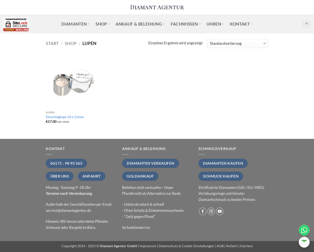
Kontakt (241, 23)
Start (52, 43)
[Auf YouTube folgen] (220, 211)
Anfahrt (232, 246)
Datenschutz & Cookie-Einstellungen (186, 246)
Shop (103, 23)
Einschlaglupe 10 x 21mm (65, 117)
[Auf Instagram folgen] (211, 211)
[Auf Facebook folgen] (203, 211)
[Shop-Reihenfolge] (237, 43)
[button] (307, 24)
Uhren (215, 23)
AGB (220, 246)
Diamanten (75, 23)
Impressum (148, 246)
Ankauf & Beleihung (140, 23)
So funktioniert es (136, 227)
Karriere (246, 246)
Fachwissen (186, 23)
